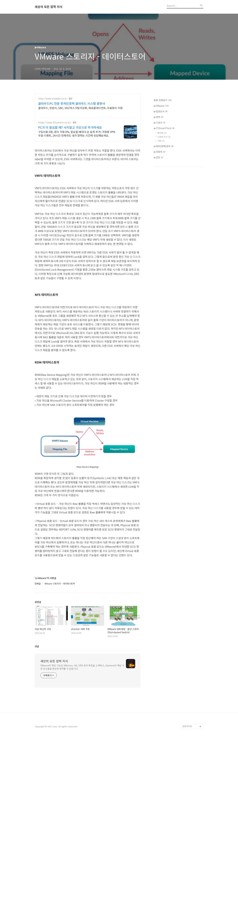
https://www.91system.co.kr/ (54, 122)
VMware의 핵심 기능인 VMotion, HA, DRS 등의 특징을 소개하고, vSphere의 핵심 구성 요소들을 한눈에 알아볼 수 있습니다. (82, 851)
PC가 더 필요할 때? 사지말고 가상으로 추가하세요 (70, 127)
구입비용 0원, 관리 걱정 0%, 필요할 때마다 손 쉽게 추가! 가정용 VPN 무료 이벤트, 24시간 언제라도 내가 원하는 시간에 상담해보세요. (76, 133)
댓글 (37, 831)
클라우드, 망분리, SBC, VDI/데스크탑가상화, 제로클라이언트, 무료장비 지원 (80, 108)
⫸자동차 (159, 250)
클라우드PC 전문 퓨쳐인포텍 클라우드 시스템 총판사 (71, 103)
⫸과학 (158, 216)
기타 (160, 239)
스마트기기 (163, 235)
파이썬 (161, 231)
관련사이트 (187, 910)
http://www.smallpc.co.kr (52, 98)
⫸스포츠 (159, 221)
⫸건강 (158, 256)
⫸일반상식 (161, 210)
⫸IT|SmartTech (164, 227)
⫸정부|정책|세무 (164, 245)
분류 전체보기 (163, 199)
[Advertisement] (87, 168)
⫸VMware (161, 204)
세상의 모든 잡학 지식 (48, 7)
